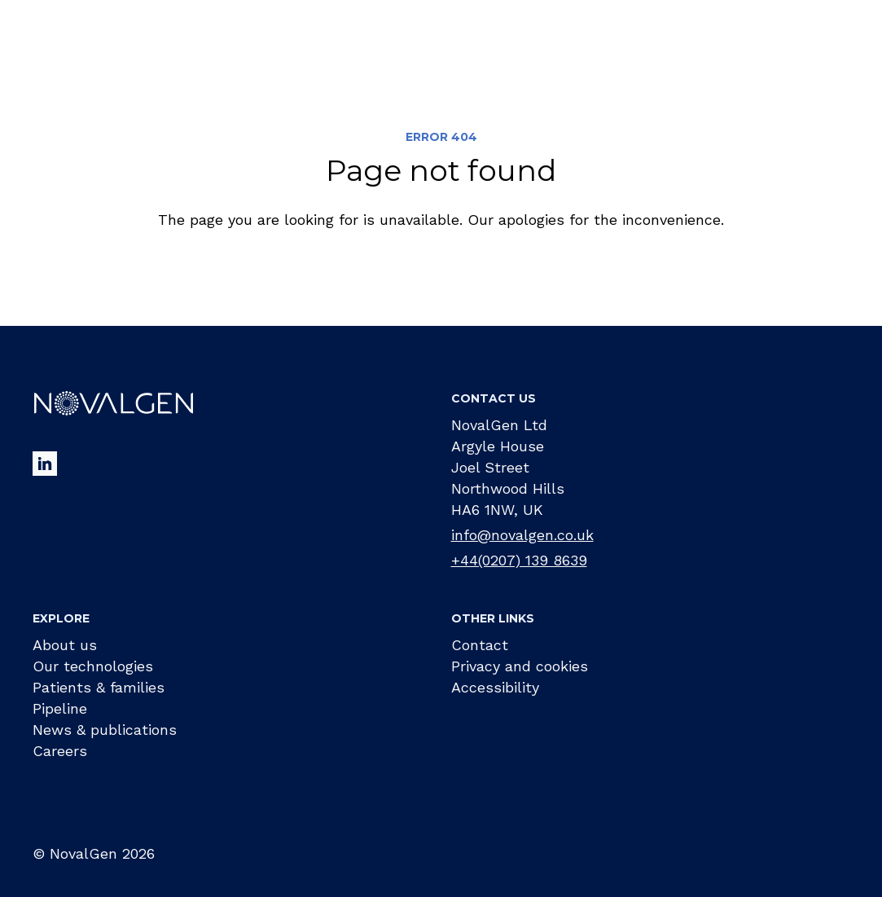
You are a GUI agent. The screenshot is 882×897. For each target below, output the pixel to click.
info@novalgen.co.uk (522, 534)
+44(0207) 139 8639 (519, 560)
